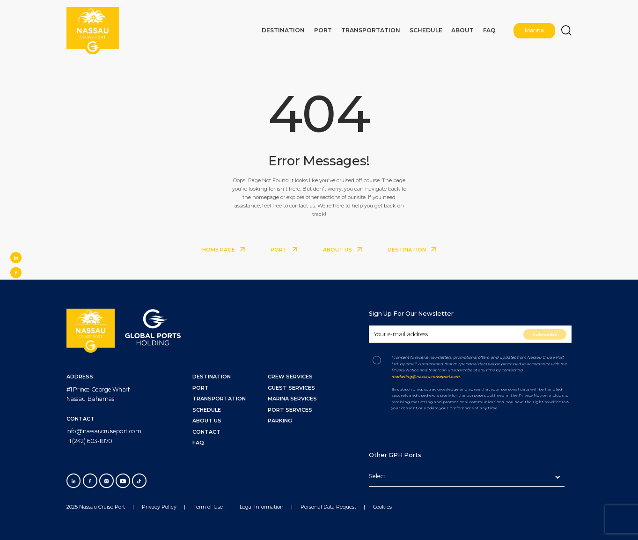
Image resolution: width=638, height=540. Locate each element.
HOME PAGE (223, 249)
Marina (535, 29)
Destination (301, 29)
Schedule (432, 29)
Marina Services (292, 398)
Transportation (382, 29)
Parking (280, 420)
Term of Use (208, 506)
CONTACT (206, 432)
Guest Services (291, 388)
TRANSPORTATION (219, 398)
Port (338, 29)
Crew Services (290, 376)
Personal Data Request (328, 506)
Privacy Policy (159, 506)
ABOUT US (342, 249)
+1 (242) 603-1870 (89, 440)
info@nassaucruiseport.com (103, 431)
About (466, 29)
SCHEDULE (206, 410)
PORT (284, 249)
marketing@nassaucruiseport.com (425, 376)
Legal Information (262, 506)
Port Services (290, 410)
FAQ (491, 29)
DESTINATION (412, 249)
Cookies (382, 506)
